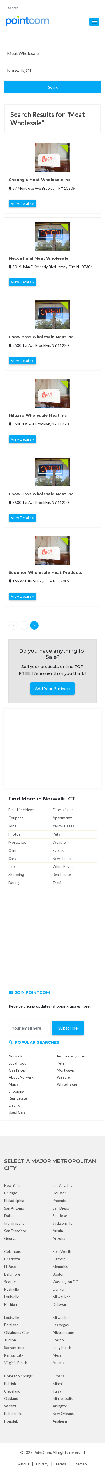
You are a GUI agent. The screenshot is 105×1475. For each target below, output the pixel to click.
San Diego (61, 1208)
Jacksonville (62, 1223)
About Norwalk (21, 1077)
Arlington (60, 1406)
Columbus (12, 1251)
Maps (13, 1084)
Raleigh (10, 1383)
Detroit (59, 1259)
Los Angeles (62, 1185)
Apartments (62, 818)
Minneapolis (63, 1398)
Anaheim (60, 1421)
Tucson (10, 1340)
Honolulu (11, 1421)
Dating (13, 882)
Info (11, 866)
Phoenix (59, 1200)
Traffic (58, 882)
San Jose (60, 1216)
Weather (60, 842)
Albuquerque (63, 1332)
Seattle (10, 1281)
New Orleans (63, 1413)
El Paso (10, 1266)
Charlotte (12, 1259)
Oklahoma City (16, 1332)
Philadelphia (14, 1200)
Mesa (57, 1355)
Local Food (18, 1063)
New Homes (62, 858)
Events (58, 850)
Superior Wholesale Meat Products (45, 572)
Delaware (60, 1304)
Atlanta (59, 1363)
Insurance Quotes (71, 1056)
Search (54, 87)
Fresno (58, 1340)
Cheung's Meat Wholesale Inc (39, 179)
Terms (60, 1464)
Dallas (9, 1216)
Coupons (15, 818)
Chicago (10, 1193)
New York (12, 1185)
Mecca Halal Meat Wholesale (38, 258)
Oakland (11, 1398)
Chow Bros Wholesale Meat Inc (41, 336)
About (23, 1464)
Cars (12, 858)
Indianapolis (14, 1223)
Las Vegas (61, 1325)
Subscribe (68, 1028)
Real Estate (62, 874)
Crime (13, 850)
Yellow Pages (63, 826)
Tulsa (57, 1391)
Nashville (11, 1289)
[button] (94, 22)
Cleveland (12, 1391)
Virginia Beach (15, 1363)
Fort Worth (62, 1251)
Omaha (59, 1376)
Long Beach (62, 1347)
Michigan (11, 1304)
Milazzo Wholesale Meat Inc (38, 415)
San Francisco (15, 1231)
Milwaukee (61, 1297)
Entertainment (64, 810)
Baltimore (12, 1274)
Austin (58, 1231)
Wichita (10, 1406)
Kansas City (13, 1355)
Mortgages (17, 842)
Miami (58, 1383)
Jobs (12, 826)
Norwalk (15, 1056)
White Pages (63, 866)
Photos (14, 834)
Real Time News (21, 810)
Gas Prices (17, 1070)
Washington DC (65, 1281)
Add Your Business (52, 688)
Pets (56, 834)
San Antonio (14, 1208)
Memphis (60, 1266)
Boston (58, 1274)
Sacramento (14, 1347)
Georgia (10, 1238)
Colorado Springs (18, 1376)
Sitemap (80, 1464)
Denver (59, 1289)
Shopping (16, 874)
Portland (11, 1325)
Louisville (11, 1297)
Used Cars (17, 1112)
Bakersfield (13, 1413)
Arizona (59, 1238)
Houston (60, 1193)
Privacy (42, 1464)
